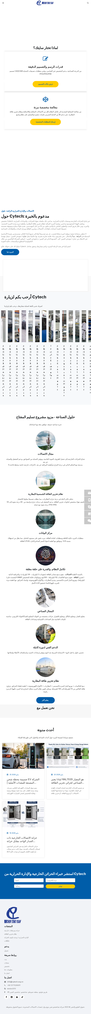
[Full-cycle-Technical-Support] (45, 634)
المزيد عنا (10, 252)
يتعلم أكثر (45, 700)
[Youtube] (17, 997)
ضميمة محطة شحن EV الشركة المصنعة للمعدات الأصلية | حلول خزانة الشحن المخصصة (23, 781)
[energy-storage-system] (45, 667)
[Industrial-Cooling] (45, 597)
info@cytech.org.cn (15, 982)
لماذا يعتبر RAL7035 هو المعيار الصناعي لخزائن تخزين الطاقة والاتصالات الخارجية (67, 781)
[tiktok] (22, 997)
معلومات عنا (8, 970)
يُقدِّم (60, 886)
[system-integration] (45, 556)
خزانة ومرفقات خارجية (12, 930)
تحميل (6, 951)
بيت (5, 959)
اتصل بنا (7, 973)
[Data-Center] (45, 519)
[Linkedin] (12, 997)
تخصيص (6, 966)
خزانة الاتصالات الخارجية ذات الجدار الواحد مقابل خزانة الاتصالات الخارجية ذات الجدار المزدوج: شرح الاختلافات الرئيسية (22, 839)
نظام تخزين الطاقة (10, 934)
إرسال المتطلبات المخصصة (45, 122)
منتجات (6, 963)
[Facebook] (6, 997)
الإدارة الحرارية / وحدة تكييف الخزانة (16, 937)
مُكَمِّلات (6, 941)
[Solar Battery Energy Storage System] (45, 480)
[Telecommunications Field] (45, 440)
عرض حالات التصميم (45, 84)
